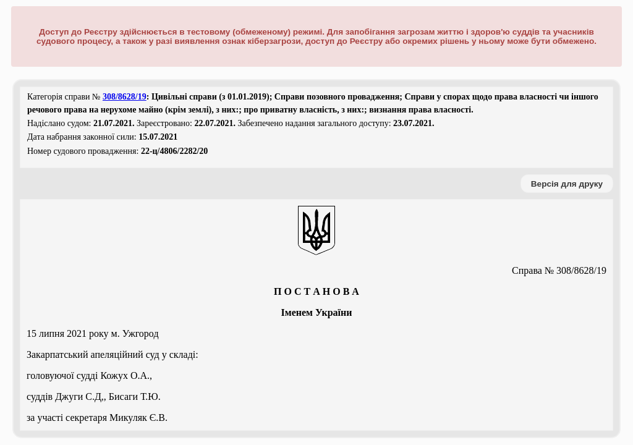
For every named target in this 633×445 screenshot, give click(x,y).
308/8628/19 (125, 96)
